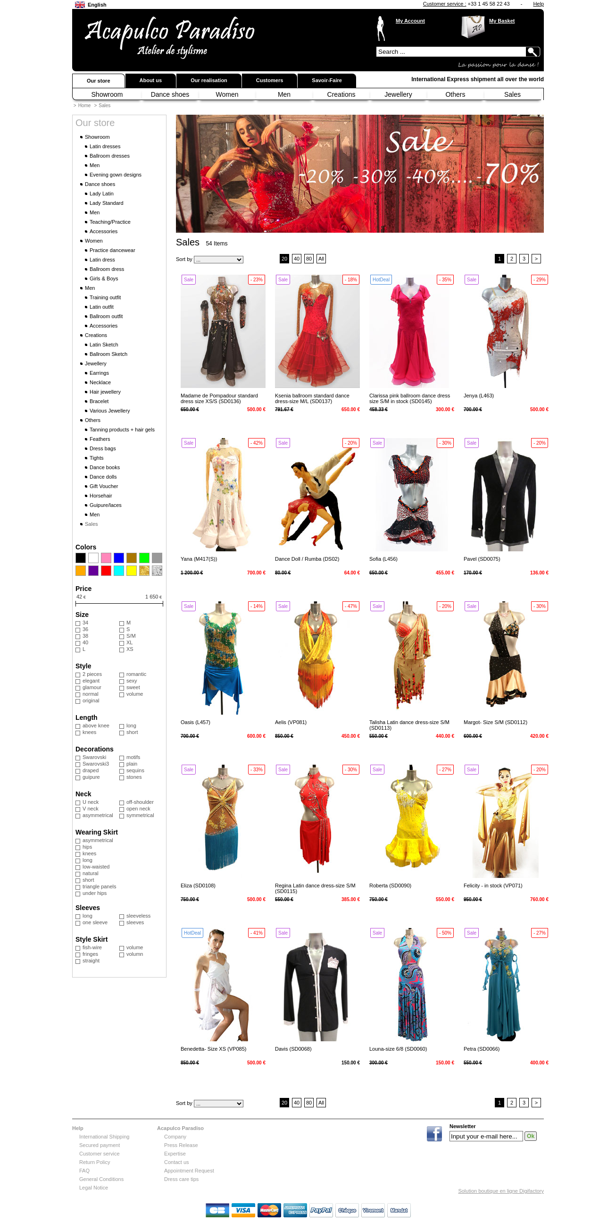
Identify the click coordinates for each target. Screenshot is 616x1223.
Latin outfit (102, 307)
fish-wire (92, 947)
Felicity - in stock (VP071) (493, 885)
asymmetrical (98, 815)
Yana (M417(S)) (199, 559)
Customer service (99, 1153)
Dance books (105, 467)
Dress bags (103, 448)
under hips (95, 893)
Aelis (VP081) (291, 722)
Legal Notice (93, 1187)
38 (85, 636)
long (131, 725)
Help (538, 4)
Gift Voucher (104, 486)
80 (309, 258)
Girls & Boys (104, 278)
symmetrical (140, 815)
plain (131, 764)
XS (129, 649)
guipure (91, 777)
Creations (341, 94)
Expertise (175, 1153)
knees (89, 732)
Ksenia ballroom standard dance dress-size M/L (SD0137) (312, 398)
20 (284, 258)
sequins (135, 770)
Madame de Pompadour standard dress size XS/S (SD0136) (219, 398)
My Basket (502, 21)
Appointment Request (189, 1170)
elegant (91, 680)
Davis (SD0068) (293, 1049)
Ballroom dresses (110, 156)
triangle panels (100, 886)
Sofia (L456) (383, 559)
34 (85, 622)
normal (91, 694)
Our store (98, 81)
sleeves (135, 922)
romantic (136, 674)
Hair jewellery (105, 392)
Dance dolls (103, 477)
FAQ (84, 1170)
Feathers (100, 439)
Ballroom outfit (106, 316)
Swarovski (94, 757)
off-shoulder (140, 802)
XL (129, 642)
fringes (90, 954)
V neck (91, 808)
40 (85, 642)
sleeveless (138, 916)
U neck (91, 802)
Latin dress (102, 259)
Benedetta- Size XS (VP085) (213, 1049)
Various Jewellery (110, 410)
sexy (131, 680)
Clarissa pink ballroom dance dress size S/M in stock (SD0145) (409, 398)
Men (284, 94)
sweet (133, 687)
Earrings (99, 373)
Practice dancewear (112, 250)
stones (134, 777)
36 (85, 629)
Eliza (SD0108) (198, 885)
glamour (92, 687)
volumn (134, 954)
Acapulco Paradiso (180, 1128)
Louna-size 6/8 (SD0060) (398, 1049)
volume (134, 694)
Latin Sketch (104, 344)
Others (455, 94)
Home (84, 105)
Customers (269, 80)
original (91, 700)
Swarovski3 (96, 764)
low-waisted (96, 866)
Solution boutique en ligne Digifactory (501, 1191)
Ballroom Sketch (108, 354)
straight (91, 960)
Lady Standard (107, 203)
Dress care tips (181, 1179)
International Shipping (104, 1136)
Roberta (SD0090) (390, 885)
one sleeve (95, 922)
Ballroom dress (107, 269)
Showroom (107, 94)
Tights (97, 458)
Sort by (184, 259)
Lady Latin (102, 193)
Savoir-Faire (327, 80)
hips (87, 847)
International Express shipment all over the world (477, 79)
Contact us (176, 1162)
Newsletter (463, 1126)
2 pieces (92, 674)
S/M (131, 636)
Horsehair (101, 495)
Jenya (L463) (479, 395)
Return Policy (94, 1162)
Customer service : (444, 4)
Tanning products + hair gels (122, 429)
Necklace (100, 382)
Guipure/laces (106, 505)
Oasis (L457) (195, 722)
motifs (133, 757)
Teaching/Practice (110, 222)
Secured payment (99, 1145)
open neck (138, 808)
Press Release (181, 1145)
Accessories (103, 231)
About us (151, 80)
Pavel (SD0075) (482, 559)
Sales (512, 94)
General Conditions (101, 1179)
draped (91, 770)
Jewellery (398, 94)
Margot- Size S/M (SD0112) (495, 722)
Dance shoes (170, 94)
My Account (410, 21)
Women (227, 94)
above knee (96, 725)
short (132, 732)
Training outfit (105, 297)
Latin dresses (105, 146)
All (321, 258)
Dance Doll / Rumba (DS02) (307, 559)
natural (91, 873)
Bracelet (99, 401)
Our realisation (209, 80)
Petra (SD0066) (481, 1049)
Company (175, 1136)
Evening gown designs (116, 174)
